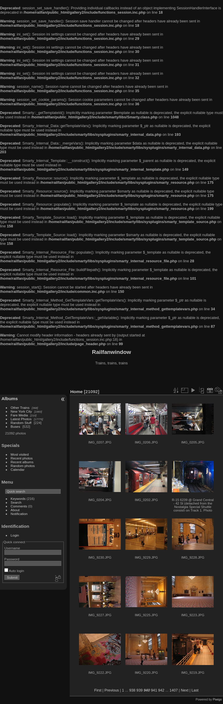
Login (15, 535)
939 (139, 690)
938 (132, 690)
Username (12, 548)
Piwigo (217, 699)
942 (161, 690)
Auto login (14, 571)
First (97, 690)
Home (76, 391)
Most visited (20, 454)
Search (16, 502)
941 (154, 690)
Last (194, 690)
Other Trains (20, 407)
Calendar (18, 469)
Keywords (18, 498)
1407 (174, 690)
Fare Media (19, 415)
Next (184, 690)
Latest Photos (21, 419)
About (15, 510)
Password (11, 559)
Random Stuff (21, 423)
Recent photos (22, 458)
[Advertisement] (111, 377)
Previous (112, 690)
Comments (19, 506)
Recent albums (22, 462)
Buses (15, 426)
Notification (19, 514)
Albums (9, 398)
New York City (21, 411)
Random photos (23, 466)
